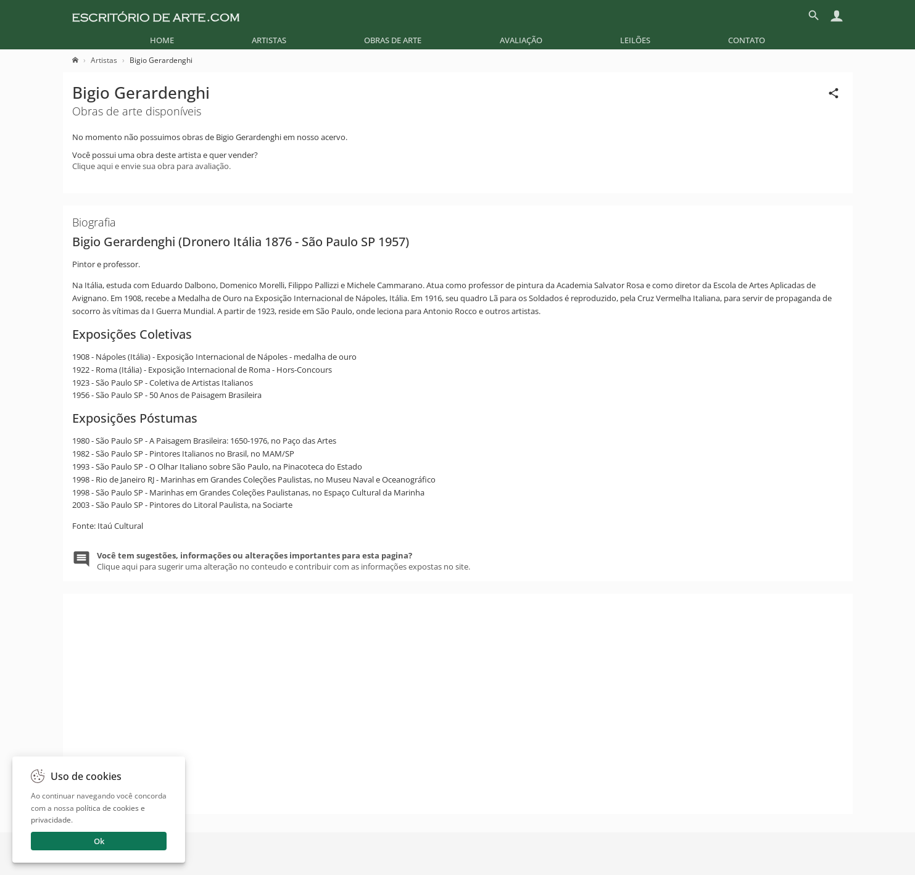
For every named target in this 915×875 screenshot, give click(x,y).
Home (162, 40)
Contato (746, 40)
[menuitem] (162, 40)
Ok (99, 841)
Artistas (269, 40)
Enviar (675, 856)
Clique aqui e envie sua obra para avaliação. (151, 166)
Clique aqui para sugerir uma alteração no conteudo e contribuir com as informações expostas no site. (283, 561)
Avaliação (521, 40)
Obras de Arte (392, 40)
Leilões (635, 40)
